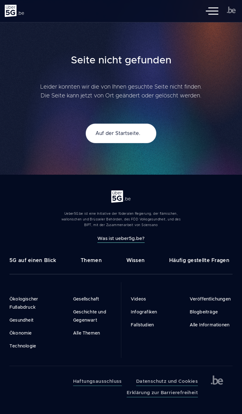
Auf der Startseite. (117, 133)
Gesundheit (21, 320)
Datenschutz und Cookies (167, 381)
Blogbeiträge (204, 312)
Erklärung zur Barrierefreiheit (162, 392)
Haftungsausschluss (97, 381)
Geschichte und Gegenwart (89, 316)
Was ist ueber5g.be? (121, 238)
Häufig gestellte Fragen (199, 260)
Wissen (135, 260)
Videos (138, 299)
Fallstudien (142, 325)
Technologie (22, 346)
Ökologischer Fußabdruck (23, 303)
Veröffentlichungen (210, 299)
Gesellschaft (86, 299)
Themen (91, 260)
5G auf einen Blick (32, 260)
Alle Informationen (210, 325)
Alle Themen (86, 333)
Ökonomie (20, 333)
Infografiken (144, 312)
